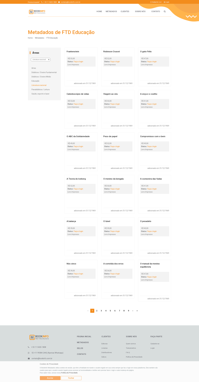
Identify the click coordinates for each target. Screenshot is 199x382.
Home (30, 38)
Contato (155, 11)
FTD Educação (52, 38)
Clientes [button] (126, 11)
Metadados (111, 11)
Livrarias (104, 348)
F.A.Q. (128, 352)
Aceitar (50, 378)
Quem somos (131, 344)
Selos (80, 348)
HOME (99, 11)
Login (166, 2)
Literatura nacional (41, 59)
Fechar (71, 378)
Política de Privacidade (69, 373)
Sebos (103, 357)
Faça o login (78, 62)
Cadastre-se (155, 2)
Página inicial (84, 336)
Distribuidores (106, 352)
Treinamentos (131, 348)
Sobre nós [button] (141, 11)
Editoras (104, 344)
